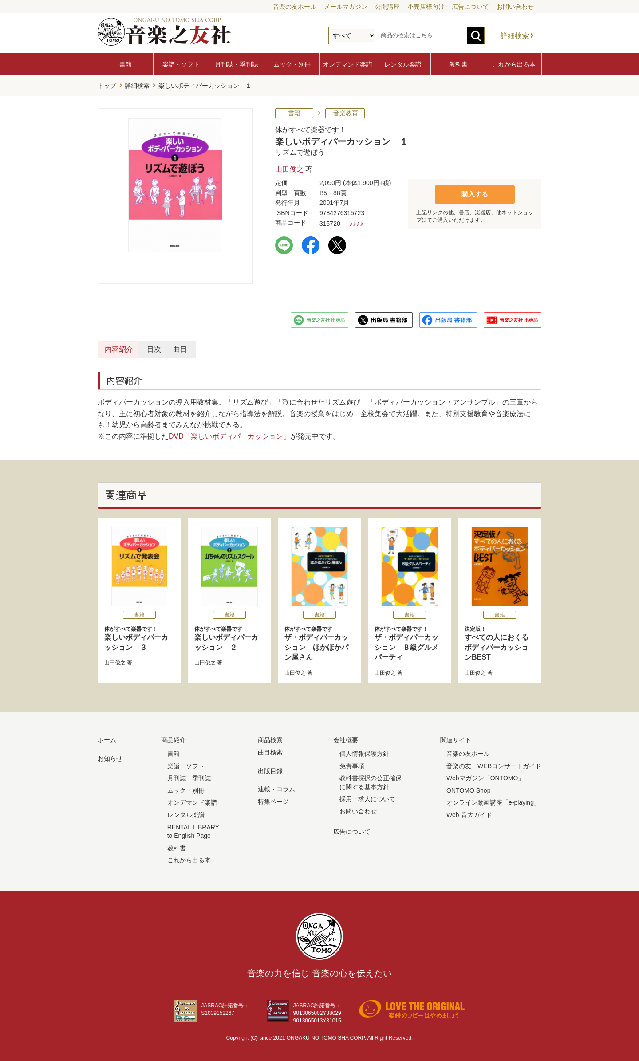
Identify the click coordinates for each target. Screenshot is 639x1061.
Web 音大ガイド (469, 813)
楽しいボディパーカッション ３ (139, 636)
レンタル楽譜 (403, 64)
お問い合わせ (515, 6)
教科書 (458, 64)
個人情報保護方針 (364, 751)
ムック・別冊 (292, 64)
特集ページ (273, 799)
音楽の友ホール (294, 6)
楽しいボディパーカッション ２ (229, 636)
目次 (236, 347)
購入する (474, 192)
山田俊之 (289, 167)
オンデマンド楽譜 (347, 64)
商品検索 (270, 738)
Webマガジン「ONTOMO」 (485, 776)
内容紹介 (140, 347)
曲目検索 (270, 750)
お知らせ (110, 756)
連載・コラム (276, 787)
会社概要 (345, 738)
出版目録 (270, 768)
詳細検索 (515, 35)
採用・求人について (367, 797)
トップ (107, 84)
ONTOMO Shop (468, 788)
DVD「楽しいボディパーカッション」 (229, 434)
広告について (470, 6)
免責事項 (351, 763)
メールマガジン (345, 6)
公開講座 (387, 6)
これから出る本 (514, 64)
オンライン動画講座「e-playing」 (493, 800)
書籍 (125, 64)
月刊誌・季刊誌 (236, 64)
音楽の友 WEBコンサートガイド (493, 763)
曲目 (333, 347)
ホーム (107, 738)
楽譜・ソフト (181, 64)
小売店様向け (426, 6)
